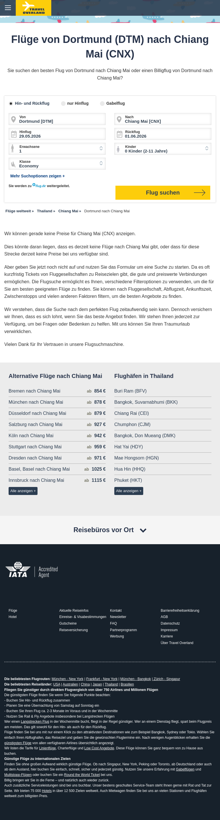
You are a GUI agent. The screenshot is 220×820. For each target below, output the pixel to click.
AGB (164, 617)
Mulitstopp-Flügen (18, 775)
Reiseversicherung (73, 630)
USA (56, 684)
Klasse (25, 162)
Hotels (47, 791)
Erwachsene (29, 147)
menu (8, 8)
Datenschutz (170, 623)
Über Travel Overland (177, 643)
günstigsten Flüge (18, 743)
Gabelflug (115, 103)
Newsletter (118, 617)
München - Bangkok (135, 679)
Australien (70, 684)
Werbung (117, 636)
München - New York (67, 679)
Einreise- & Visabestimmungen (82, 617)
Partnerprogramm (123, 630)
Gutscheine (68, 623)
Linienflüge (47, 748)
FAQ (113, 623)
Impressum (169, 630)
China (85, 684)
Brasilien (127, 684)
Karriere (167, 636)
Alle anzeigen (21, 491)
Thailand (111, 684)
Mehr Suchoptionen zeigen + (37, 176)
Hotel (13, 617)
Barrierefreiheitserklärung (180, 611)
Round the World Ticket (82, 775)
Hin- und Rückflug (32, 103)
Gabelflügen (185, 769)
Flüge (13, 611)
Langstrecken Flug (35, 722)
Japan (97, 684)
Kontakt (116, 611)
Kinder (130, 147)
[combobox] (57, 149)
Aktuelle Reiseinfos (74, 611)
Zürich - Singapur (166, 679)
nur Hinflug (78, 103)
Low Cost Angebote (99, 748)
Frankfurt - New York (101, 679)
